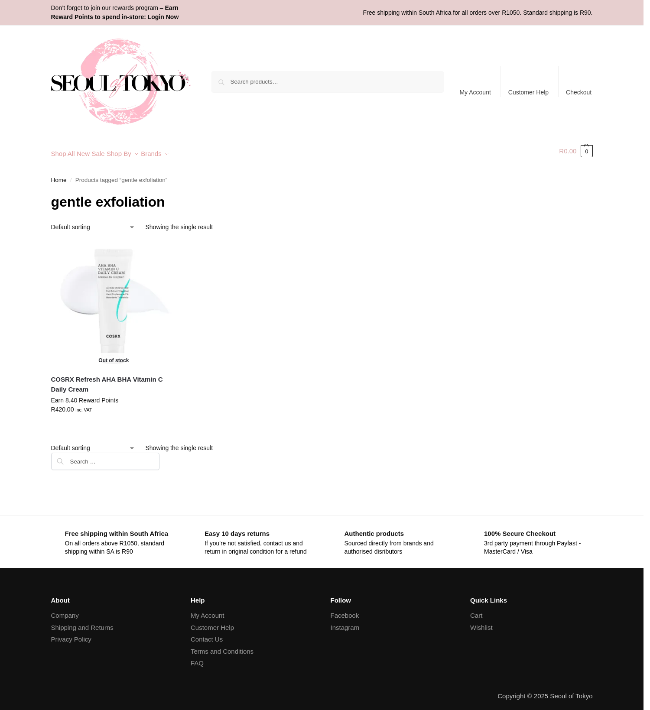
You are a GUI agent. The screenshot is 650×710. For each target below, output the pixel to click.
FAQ (197, 658)
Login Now (163, 16)
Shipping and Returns (82, 622)
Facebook (345, 610)
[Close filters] (162, 453)
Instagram (345, 622)
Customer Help (528, 92)
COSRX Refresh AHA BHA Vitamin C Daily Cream (107, 379)
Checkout (579, 92)
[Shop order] (93, 222)
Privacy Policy (71, 634)
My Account (475, 92)
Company (65, 610)
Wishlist (481, 622)
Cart (476, 610)
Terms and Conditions (222, 646)
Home (59, 175)
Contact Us (207, 634)
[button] (575, 151)
